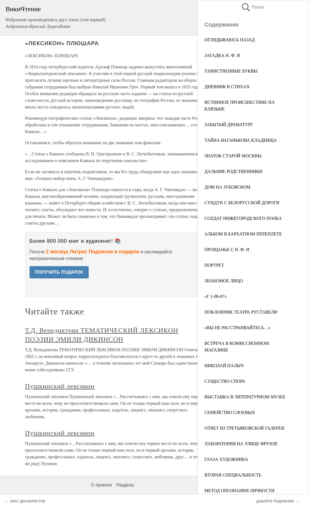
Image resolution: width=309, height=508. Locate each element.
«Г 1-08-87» (215, 296)
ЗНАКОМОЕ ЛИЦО (223, 280)
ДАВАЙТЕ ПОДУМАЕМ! (275, 501)
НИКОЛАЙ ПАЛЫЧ (223, 365)
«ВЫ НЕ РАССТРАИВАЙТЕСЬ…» (237, 327)
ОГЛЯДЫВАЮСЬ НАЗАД (229, 39)
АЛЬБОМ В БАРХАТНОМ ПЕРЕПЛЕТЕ (243, 234)
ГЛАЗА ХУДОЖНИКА (226, 459)
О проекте (101, 485)
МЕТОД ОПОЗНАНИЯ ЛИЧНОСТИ (239, 490)
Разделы (125, 485)
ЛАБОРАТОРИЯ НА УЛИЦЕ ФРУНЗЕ (240, 443)
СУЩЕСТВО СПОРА (224, 381)
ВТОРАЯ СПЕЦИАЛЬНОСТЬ (232, 475)
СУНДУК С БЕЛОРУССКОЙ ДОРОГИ (241, 202)
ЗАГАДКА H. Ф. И (222, 55)
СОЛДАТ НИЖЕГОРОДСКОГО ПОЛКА (243, 218)
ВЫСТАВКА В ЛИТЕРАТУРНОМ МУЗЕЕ (245, 396)
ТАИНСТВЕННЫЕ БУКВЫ (231, 71)
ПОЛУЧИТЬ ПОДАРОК (59, 272)
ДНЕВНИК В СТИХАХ (227, 86)
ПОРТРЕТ (214, 265)
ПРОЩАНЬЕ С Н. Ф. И (226, 249)
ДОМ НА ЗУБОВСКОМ (227, 187)
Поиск (252, 7)
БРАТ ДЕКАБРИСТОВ (27, 501)
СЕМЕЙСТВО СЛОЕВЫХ (229, 412)
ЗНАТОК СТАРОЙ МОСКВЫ (233, 155)
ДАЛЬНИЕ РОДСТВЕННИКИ (233, 171)
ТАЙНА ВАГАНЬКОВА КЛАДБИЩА (240, 140)
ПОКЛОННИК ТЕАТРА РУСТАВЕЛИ (240, 312)
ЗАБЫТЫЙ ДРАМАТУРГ (228, 124)
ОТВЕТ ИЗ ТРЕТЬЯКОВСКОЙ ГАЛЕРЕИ (244, 428)
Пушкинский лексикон (60, 386)
